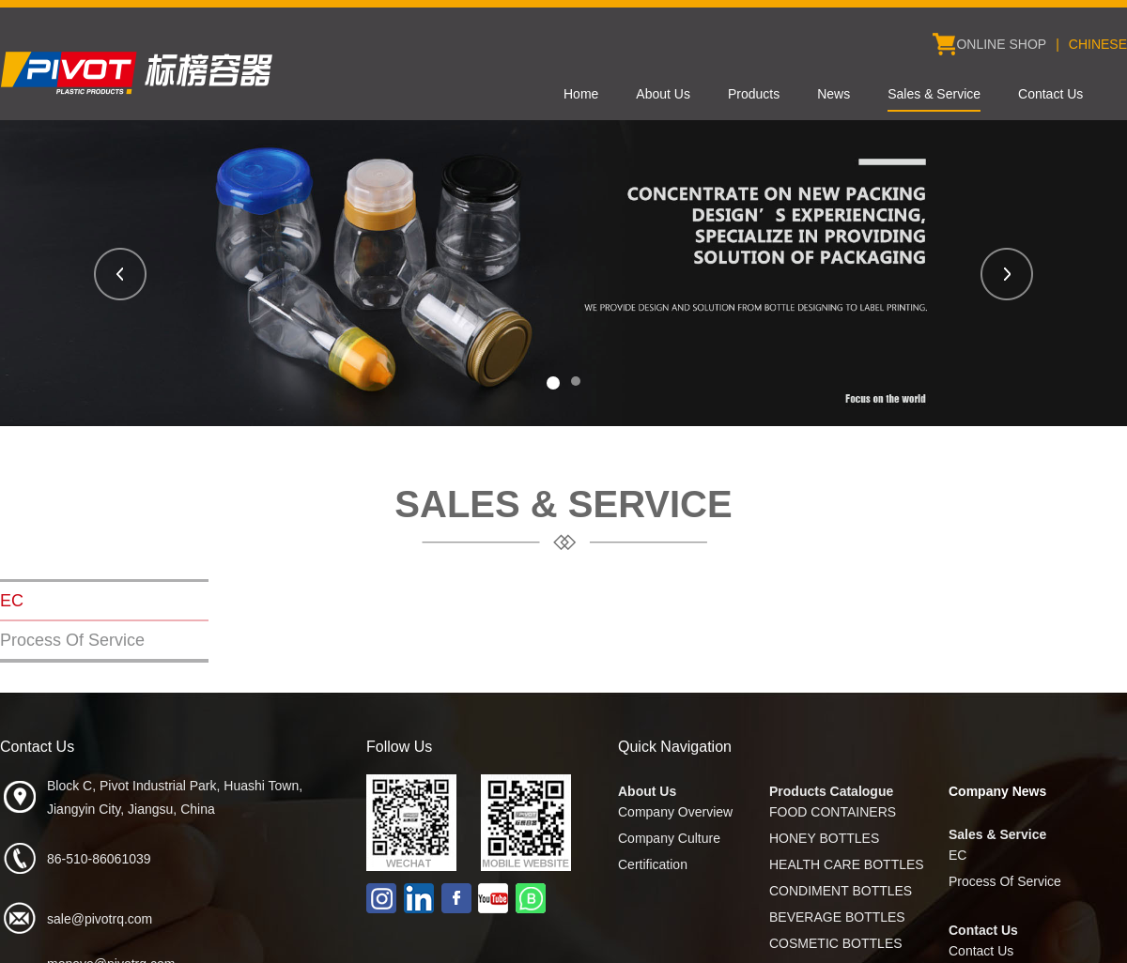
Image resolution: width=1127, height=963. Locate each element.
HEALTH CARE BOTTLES (846, 864)
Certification (652, 864)
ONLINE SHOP (1001, 44)
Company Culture (669, 838)
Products (754, 93)
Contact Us (1050, 93)
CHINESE (1098, 44)
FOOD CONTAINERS (832, 811)
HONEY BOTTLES (824, 838)
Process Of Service (72, 640)
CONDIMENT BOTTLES (840, 890)
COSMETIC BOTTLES (836, 943)
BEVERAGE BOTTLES (837, 917)
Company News (997, 791)
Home (581, 93)
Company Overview (675, 811)
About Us (663, 93)
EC (11, 600)
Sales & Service (934, 93)
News (833, 93)
